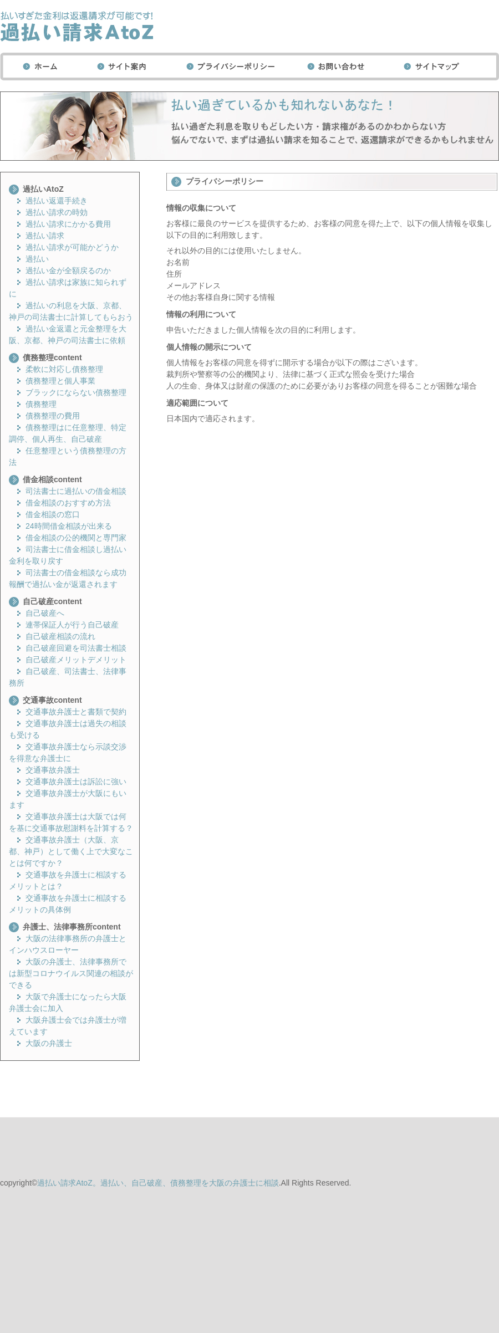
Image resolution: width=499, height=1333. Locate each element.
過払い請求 (45, 235)
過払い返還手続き (57, 200)
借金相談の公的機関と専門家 (76, 537)
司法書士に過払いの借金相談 (76, 491)
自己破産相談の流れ (60, 636)
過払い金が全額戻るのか (68, 270)
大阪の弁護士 (49, 1043)
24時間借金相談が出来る (69, 526)
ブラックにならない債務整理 (76, 392)
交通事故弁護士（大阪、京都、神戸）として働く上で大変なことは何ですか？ (71, 851)
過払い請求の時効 (57, 212)
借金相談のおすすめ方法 (68, 502)
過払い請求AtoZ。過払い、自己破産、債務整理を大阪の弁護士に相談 (158, 1182)
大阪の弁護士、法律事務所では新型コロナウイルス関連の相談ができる (71, 973)
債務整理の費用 (53, 415)
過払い (37, 258)
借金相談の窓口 (53, 514)
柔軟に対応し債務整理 (64, 369)
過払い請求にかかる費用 (68, 223)
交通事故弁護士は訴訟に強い (76, 781)
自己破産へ (45, 613)
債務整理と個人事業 (60, 380)
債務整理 (41, 404)
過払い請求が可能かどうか (72, 247)
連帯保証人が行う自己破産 (72, 624)
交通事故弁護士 (53, 769)
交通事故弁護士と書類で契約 (76, 711)
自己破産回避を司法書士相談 (76, 647)
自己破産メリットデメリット (76, 659)
